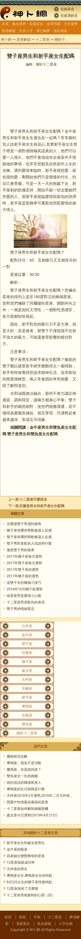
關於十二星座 (65, 39)
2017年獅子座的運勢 (23, 576)
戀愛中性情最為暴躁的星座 (27, 802)
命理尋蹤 (53, 24)
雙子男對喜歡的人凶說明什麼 (29, 543)
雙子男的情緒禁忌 (20, 609)
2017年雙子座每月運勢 (24, 563)
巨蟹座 (27, 653)
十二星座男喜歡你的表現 (26, 602)
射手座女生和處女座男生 (26, 843)
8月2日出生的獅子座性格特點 (29, 882)
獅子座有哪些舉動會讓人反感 (29, 530)
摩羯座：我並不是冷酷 (24, 763)
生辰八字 (26, 31)
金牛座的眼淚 (17, 849)
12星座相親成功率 (21, 862)
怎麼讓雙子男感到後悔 (24, 524)
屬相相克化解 (17, 756)
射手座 (27, 697)
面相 (22, 917)
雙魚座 (27, 724)
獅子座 (27, 662)
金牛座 (27, 635)
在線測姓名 (69, 16)
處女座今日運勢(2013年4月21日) (32, 815)
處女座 (27, 671)
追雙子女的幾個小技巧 (24, 583)
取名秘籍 (44, 924)
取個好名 (36, 24)
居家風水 (23, 924)
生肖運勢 (71, 24)
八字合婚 (66, 924)
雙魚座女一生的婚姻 (22, 776)
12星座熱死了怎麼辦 (22, 889)
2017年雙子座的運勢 (23, 569)
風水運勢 (19, 24)
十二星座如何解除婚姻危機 (27, 809)
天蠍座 (27, 688)
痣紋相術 (60, 31)
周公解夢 (43, 31)
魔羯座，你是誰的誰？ (24, 769)
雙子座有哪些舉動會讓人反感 (29, 537)
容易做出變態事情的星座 (26, 856)
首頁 (5, 24)
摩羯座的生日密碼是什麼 (26, 789)
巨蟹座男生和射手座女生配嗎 (41, 506)
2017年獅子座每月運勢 (24, 556)
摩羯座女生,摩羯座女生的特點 (29, 875)
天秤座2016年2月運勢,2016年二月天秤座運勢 (42, 796)
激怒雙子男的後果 (20, 550)
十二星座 (42, 39)
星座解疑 (9, 31)
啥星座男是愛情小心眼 (24, 596)
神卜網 (6, 39)
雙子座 (27, 644)
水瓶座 (27, 715)
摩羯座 (27, 706)
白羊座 (27, 626)
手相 (36, 917)
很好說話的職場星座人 (24, 782)
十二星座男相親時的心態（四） (31, 895)
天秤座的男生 (17, 869)
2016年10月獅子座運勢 (25, 589)
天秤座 (27, 679)
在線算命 (67, 9)
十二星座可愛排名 (33, 499)
